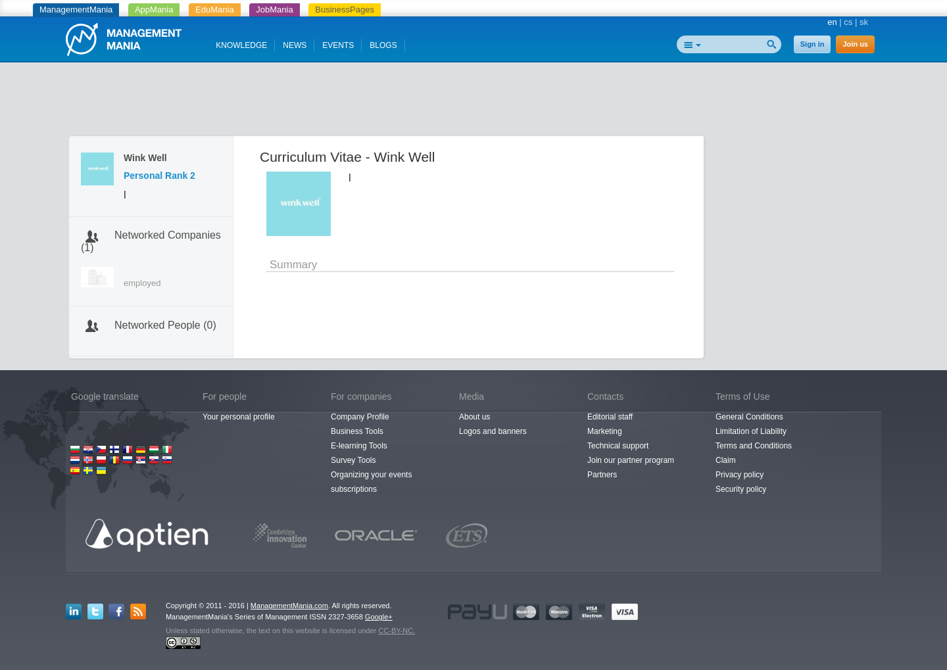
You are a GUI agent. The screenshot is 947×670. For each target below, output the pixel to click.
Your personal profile (239, 416)
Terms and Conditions (754, 445)
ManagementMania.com (289, 606)
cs (848, 22)
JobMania (274, 9)
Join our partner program (630, 460)
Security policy (741, 489)
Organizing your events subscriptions (371, 482)
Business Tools (357, 431)
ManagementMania (75, 9)
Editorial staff (610, 416)
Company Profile (360, 416)
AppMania (154, 9)
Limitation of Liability (751, 431)
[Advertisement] (473, 102)
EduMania (214, 9)
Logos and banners (493, 431)
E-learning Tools (359, 445)
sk (864, 22)
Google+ (379, 617)
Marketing (604, 431)
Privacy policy (740, 474)
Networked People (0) (165, 325)
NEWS (294, 45)
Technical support (617, 445)
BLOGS (383, 45)
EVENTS (338, 45)
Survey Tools (353, 460)
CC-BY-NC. (396, 630)
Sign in (812, 44)
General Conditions (749, 416)
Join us (855, 44)
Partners (602, 474)
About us (474, 416)
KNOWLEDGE (241, 45)
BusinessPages (344, 9)
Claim (726, 460)
